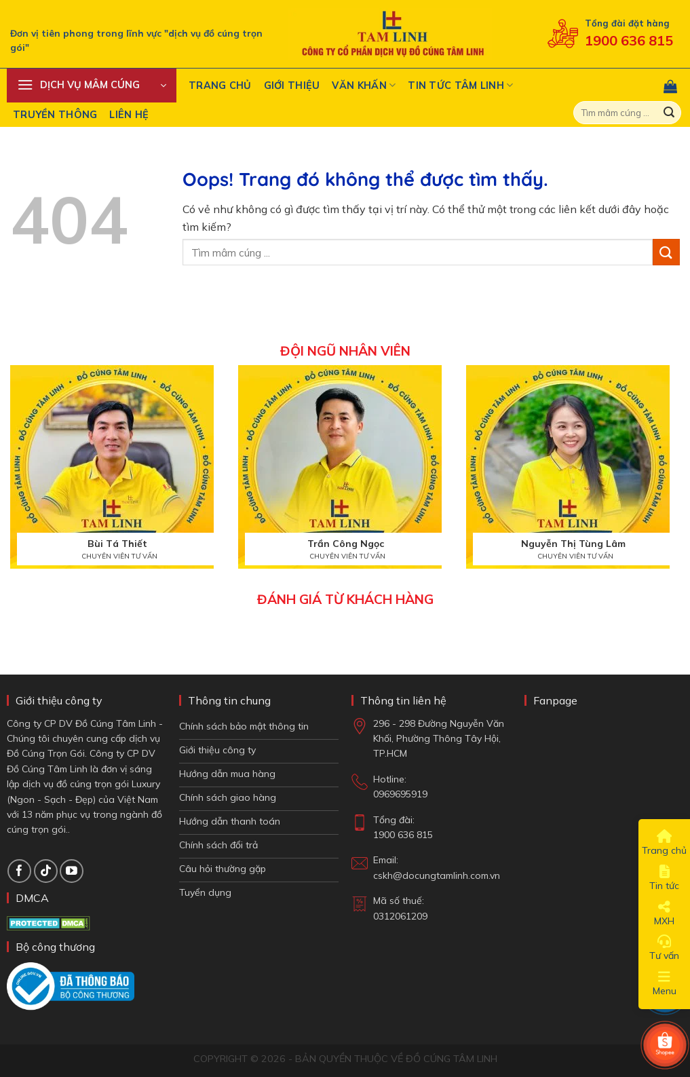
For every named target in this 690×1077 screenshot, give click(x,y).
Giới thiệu (292, 85)
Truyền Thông (55, 115)
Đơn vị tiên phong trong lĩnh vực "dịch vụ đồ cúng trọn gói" (136, 40)
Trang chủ (220, 85)
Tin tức (664, 878)
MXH (664, 913)
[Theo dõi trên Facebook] (19, 871)
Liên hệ (129, 115)
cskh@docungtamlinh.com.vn (436, 875)
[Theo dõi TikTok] (46, 871)
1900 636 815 (629, 40)
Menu (664, 983)
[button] (91, 85)
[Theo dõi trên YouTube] (71, 871)
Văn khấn (364, 85)
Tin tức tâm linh (460, 85)
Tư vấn (664, 948)
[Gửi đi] (669, 112)
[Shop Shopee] (665, 1045)
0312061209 (400, 916)
